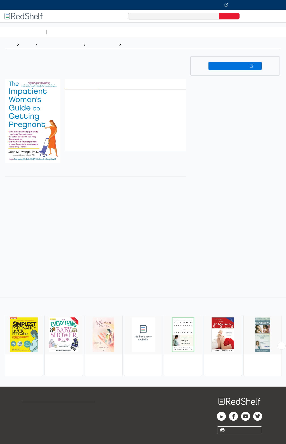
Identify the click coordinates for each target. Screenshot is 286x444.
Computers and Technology (127, 32)
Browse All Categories (23, 32)
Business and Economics (173, 32)
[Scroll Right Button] (282, 346)
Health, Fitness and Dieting (60, 44)
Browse (27, 44)
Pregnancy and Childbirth (144, 44)
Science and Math (87, 32)
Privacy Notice (34, 422)
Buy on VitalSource (235, 66)
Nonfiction (271, 32)
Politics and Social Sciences (220, 32)
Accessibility (81, 422)
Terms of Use (82, 407)
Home (10, 44)
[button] (126, 100)
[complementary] (143, 337)
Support (29, 414)
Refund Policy (82, 414)
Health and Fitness (102, 44)
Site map (29, 429)
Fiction (252, 32)
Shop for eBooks (36, 407)
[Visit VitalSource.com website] (143, 5)
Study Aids (60, 32)
